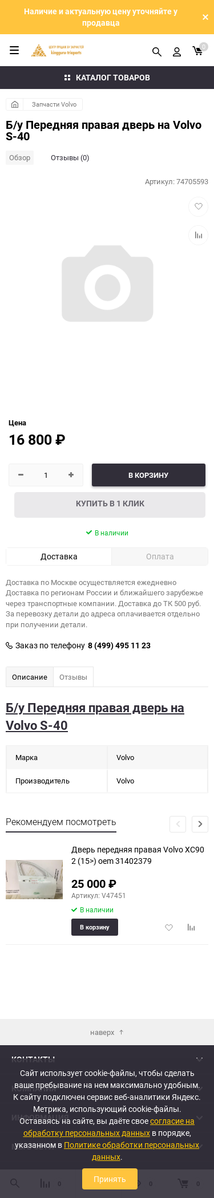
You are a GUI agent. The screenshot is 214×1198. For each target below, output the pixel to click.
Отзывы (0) (70, 157)
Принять (110, 1178)
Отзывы (73, 677)
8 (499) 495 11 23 (119, 645)
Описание (29, 677)
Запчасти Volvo (54, 104)
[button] (200, 824)
